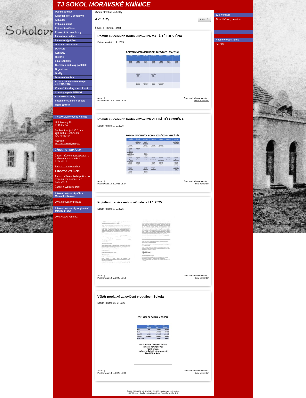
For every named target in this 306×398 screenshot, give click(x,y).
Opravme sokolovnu (66, 44)
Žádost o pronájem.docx (67, 166)
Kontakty (60, 52)
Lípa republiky (63, 61)
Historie (59, 57)
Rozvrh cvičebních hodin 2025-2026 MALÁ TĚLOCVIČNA (139, 36)
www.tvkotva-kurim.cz (66, 216)
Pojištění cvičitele (65, 28)
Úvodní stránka (103, 12)
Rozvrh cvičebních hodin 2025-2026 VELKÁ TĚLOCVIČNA (140, 119)
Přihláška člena (63, 24)
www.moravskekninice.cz (68, 201)
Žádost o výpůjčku (65, 40)
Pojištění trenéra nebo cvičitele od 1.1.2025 (129, 202)
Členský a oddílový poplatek (70, 65)
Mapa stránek (62, 104)
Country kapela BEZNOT (68, 92)
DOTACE (60, 48)
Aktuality (60, 20)
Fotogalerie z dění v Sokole (70, 100)
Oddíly (58, 73)
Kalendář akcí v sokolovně (70, 15)
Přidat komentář (201, 100)
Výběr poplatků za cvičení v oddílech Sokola (130, 296)
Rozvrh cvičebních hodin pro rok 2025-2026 (71, 83)
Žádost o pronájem (65, 36)
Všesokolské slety (65, 96)
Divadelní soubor (64, 77)
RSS (204, 19)
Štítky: (98, 27)
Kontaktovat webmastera (169, 391)
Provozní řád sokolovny (68, 32)
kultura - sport (114, 28)
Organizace (61, 69)
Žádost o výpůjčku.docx (67, 187)
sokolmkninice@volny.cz (67, 143)
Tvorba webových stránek (150, 393)
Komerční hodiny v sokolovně (71, 88)
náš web (59, 140)
